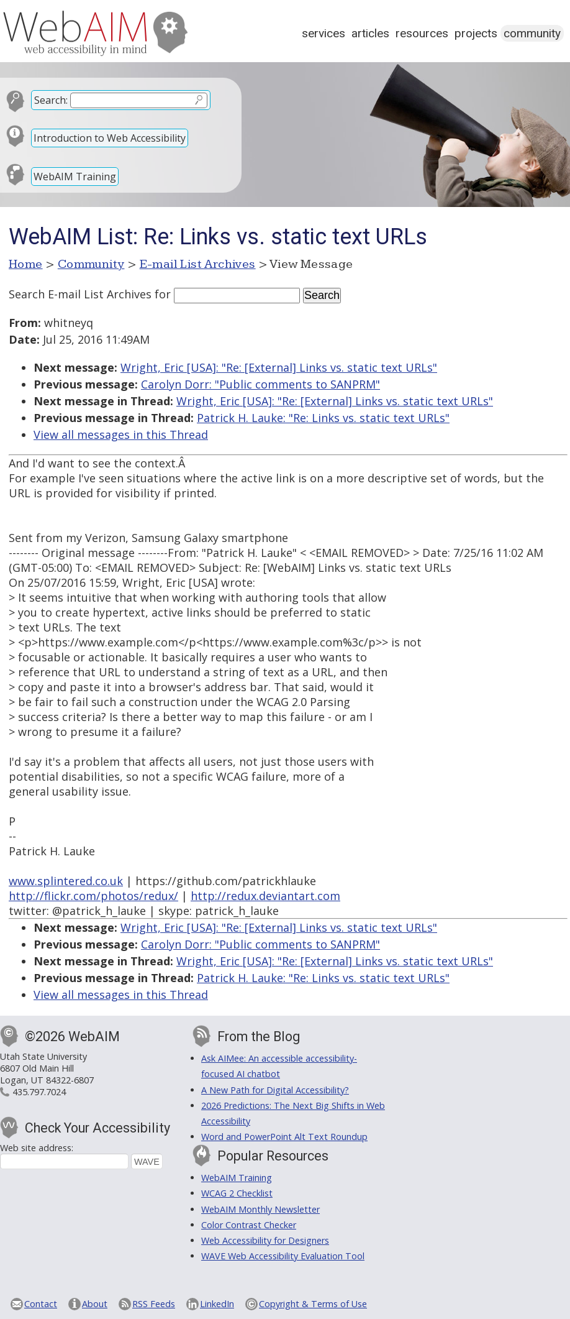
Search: (51, 100)
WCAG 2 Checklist (237, 1193)
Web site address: (36, 1148)
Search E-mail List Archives (80, 294)
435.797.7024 (39, 1092)
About (94, 1304)
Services (323, 33)
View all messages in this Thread (121, 434)
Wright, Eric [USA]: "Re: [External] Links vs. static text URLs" (278, 367)
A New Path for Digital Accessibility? (275, 1090)
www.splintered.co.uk (66, 880)
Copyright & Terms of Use (313, 1304)
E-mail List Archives (198, 264)
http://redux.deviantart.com (265, 895)
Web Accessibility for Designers (265, 1240)
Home (26, 264)
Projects (476, 33)
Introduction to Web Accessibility (110, 138)
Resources (422, 33)
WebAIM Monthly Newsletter (260, 1209)
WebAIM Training (75, 176)
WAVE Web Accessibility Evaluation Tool (282, 1256)
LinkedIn (217, 1304)
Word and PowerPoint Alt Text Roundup (284, 1136)
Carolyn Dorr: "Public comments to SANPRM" (260, 384)
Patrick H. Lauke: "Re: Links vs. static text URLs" (323, 417)
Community (532, 33)
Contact (40, 1304)
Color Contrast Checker (248, 1225)
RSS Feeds (153, 1304)
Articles (370, 33)
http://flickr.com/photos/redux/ (93, 895)
